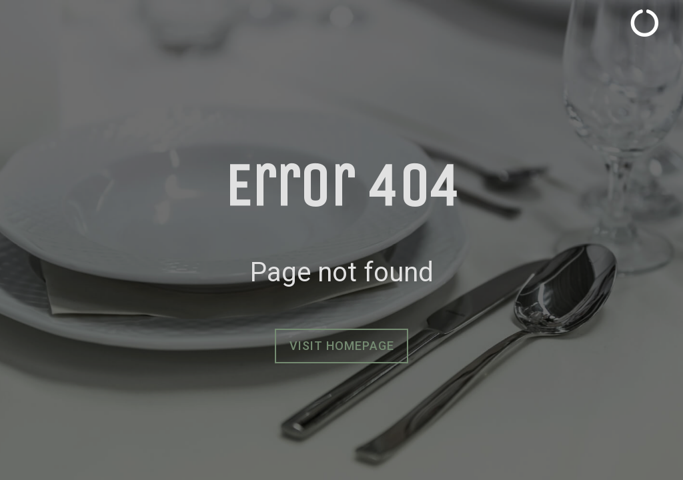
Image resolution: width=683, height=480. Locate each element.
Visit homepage (341, 346)
